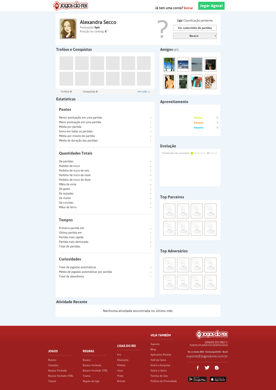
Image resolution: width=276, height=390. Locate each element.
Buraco (52, 359)
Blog (153, 349)
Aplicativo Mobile (160, 354)
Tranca (52, 381)
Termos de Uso (159, 375)
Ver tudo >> (143, 91)
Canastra (53, 365)
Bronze (121, 381)
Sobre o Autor (158, 370)
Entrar (188, 8)
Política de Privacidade (163, 381)
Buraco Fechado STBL (60, 375)
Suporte (155, 344)
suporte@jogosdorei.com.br (207, 356)
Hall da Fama (158, 359)
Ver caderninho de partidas (195, 27)
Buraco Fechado (57, 370)
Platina (121, 365)
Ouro (120, 370)
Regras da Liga (91, 381)
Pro (119, 354)
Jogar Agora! (211, 5)
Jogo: (195, 36)
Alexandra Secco (98, 22)
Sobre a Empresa (160, 365)
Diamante (122, 359)
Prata (120, 375)
